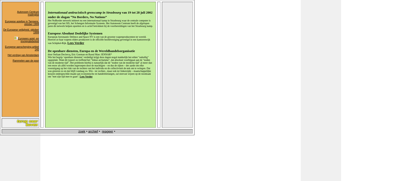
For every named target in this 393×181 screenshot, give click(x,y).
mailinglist (33, 14)
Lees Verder (86, 76)
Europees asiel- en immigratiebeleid (26, 40)
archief (93, 131)
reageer (107, 131)
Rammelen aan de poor (26, 60)
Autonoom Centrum (28, 12)
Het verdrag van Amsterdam (23, 55)
